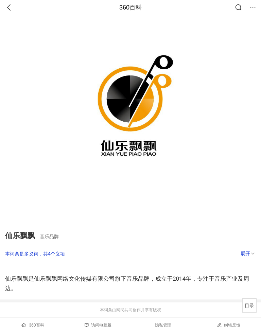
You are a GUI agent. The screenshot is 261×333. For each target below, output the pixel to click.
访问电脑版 (98, 325)
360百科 (130, 7)
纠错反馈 (228, 325)
